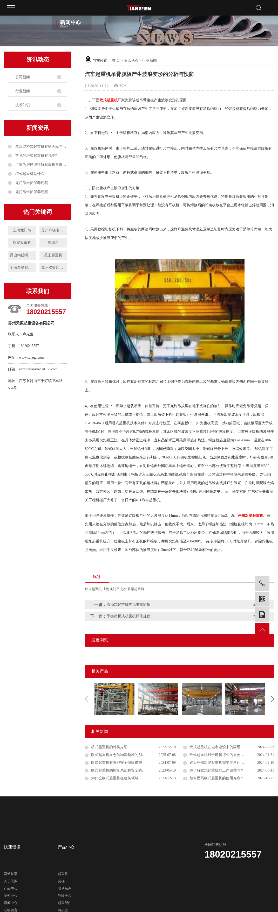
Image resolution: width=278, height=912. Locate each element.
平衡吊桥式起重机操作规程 (128, 616)
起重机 (63, 874)
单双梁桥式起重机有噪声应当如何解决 (40, 147)
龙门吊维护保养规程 (31, 183)
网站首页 (10, 874)
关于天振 (10, 881)
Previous (87, 699)
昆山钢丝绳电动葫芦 (23, 255)
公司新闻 (22, 77)
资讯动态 (131, 60)
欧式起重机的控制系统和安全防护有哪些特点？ (129, 770)
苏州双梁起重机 (54, 268)
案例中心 (10, 895)
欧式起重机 (22, 243)
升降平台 (64, 895)
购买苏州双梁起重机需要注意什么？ (218, 763)
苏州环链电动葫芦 (54, 230)
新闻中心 (10, 903)
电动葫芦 (64, 888)
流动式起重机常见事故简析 (128, 604)
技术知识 (22, 105)
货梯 (61, 881)
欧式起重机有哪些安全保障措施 (116, 763)
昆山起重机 (53, 255)
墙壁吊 (53, 243)
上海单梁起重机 (22, 268)
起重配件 (64, 903)
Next (272, 699)
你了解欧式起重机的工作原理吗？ (216, 770)
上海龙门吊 (22, 230)
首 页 (116, 60)
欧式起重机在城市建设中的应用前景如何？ (224, 747)
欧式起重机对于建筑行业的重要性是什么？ (224, 755)
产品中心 (10, 888)
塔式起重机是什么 (29, 174)
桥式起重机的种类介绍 (109, 747)
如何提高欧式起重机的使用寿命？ (216, 778)
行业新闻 (22, 91)
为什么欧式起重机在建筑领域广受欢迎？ (124, 778)
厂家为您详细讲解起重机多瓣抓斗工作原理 (40, 165)
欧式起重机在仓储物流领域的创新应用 (122, 755)
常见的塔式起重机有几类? (35, 156)
